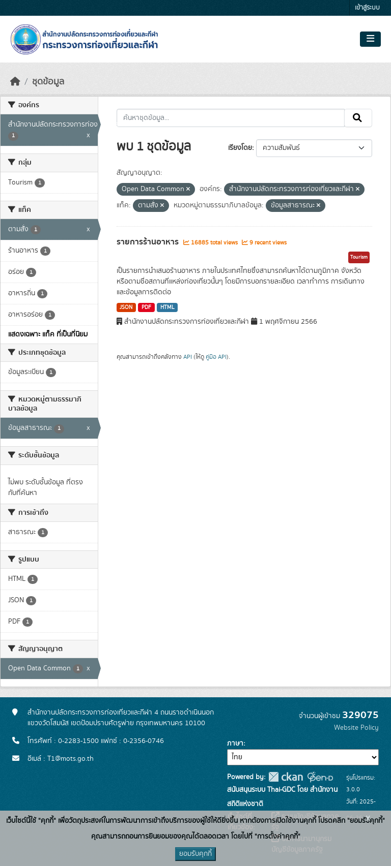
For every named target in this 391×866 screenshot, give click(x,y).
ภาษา (235, 743)
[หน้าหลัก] (15, 81)
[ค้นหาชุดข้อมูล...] (231, 118)
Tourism (359, 257)
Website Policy (356, 728)
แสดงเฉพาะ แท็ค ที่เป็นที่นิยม (48, 334)
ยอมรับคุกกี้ (195, 854)
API (187, 356)
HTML (167, 307)
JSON (126, 307)
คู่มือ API (216, 356)
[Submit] (358, 118)
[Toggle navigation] (370, 39)
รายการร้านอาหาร (149, 242)
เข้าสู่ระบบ (367, 8)
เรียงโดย (240, 148)
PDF (146, 307)
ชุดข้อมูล (48, 81)
